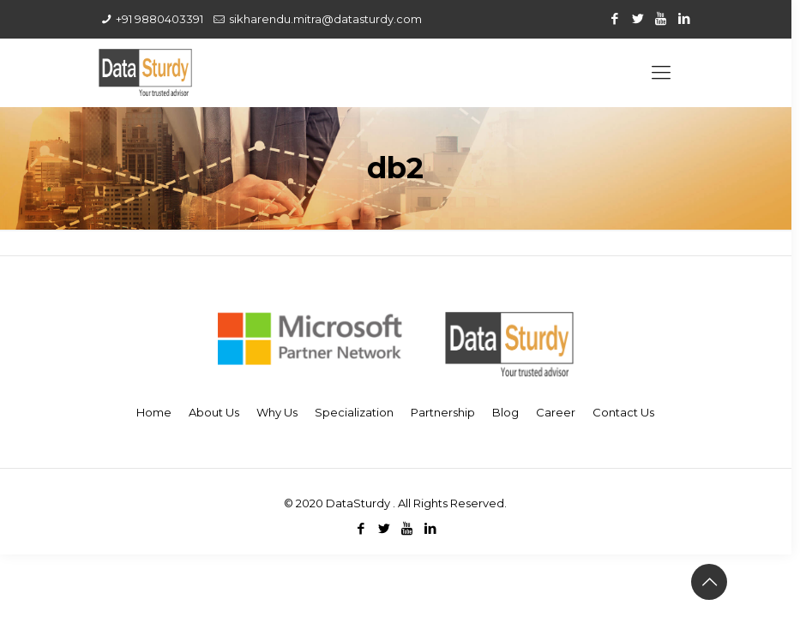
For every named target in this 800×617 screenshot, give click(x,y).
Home (153, 412)
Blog (505, 412)
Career (555, 412)
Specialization (354, 412)
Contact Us (623, 412)
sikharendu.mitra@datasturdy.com (325, 19)
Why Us (277, 412)
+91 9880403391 (159, 19)
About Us (214, 412)
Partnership (443, 412)
